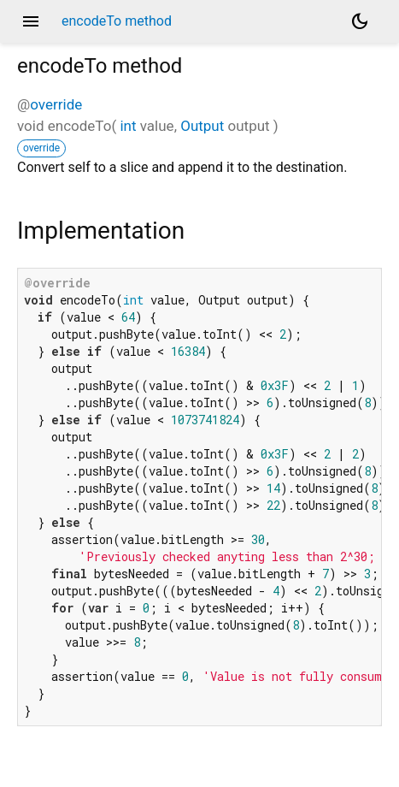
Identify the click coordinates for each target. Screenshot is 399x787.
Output (202, 125)
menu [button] (31, 21)
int (128, 125)
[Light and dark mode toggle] (359, 21)
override (56, 104)
